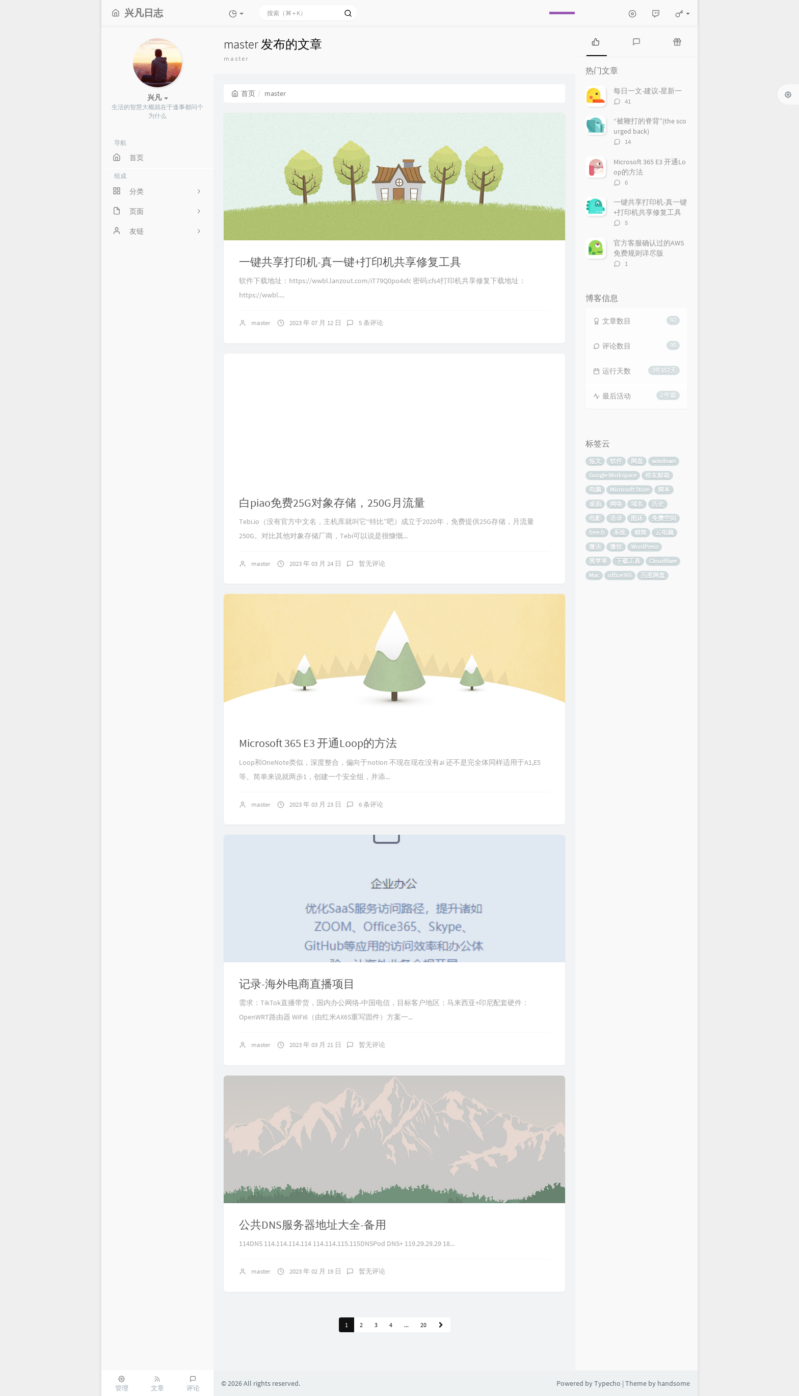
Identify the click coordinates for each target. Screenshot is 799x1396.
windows (664, 461)
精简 (640, 532)
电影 (595, 518)
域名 (637, 504)
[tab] (595, 41)
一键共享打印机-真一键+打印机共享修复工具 (350, 262)
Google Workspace (612, 475)
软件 (616, 461)
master (261, 322)
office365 (620, 575)
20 (423, 1325)
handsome (673, 1383)
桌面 (595, 504)
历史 (658, 504)
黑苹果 (598, 561)
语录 (616, 518)
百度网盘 (653, 575)
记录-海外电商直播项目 (297, 984)
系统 (620, 532)
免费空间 (664, 518)
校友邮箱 (657, 475)
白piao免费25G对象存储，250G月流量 (332, 502)
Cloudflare (663, 561)
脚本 (664, 489)
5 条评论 (371, 322)
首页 (243, 93)
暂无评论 (372, 563)
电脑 (595, 489)
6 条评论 (371, 804)
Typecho (607, 1383)
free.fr (597, 532)
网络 (616, 504)
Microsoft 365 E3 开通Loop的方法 (318, 743)
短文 (595, 461)
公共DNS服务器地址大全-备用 (312, 1224)
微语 (595, 547)
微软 (616, 547)
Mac (594, 575)
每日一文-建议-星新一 (648, 90)
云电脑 (664, 532)
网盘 (637, 461)
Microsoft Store (629, 489)
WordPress (644, 547)
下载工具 (628, 561)
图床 (637, 518)
